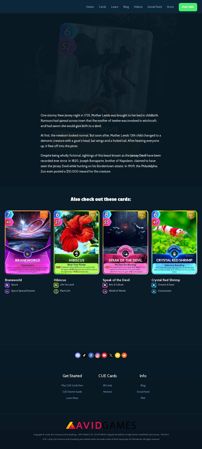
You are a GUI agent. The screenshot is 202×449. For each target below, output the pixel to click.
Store (170, 6)
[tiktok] (84, 355)
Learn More (72, 398)
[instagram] (97, 355)
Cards (102, 6)
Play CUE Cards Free (72, 385)
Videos (138, 6)
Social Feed (155, 6)
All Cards (107, 385)
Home (90, 6)
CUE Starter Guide (72, 391)
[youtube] (104, 355)
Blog (126, 6)
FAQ (143, 398)
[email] (117, 355)
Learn (114, 6)
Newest (107, 391)
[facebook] (91, 355)
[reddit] (124, 355)
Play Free (188, 7)
